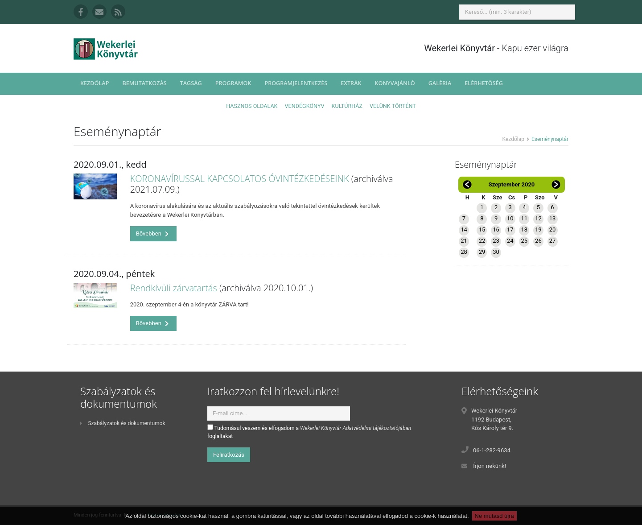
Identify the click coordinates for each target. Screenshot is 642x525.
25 (524, 240)
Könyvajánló (395, 83)
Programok (233, 83)
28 (464, 251)
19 (538, 229)
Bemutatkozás (144, 83)
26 (538, 240)
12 (538, 218)
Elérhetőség (484, 83)
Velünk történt (393, 106)
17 (510, 229)
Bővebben (152, 233)
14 (464, 229)
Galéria (440, 83)
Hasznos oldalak (251, 106)
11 (524, 218)
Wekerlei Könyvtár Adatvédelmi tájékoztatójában (355, 428)
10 (510, 218)
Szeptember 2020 (512, 184)
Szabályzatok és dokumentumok (122, 423)
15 (482, 229)
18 (524, 229)
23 (496, 240)
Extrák (351, 83)
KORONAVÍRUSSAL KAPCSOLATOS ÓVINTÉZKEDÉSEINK (239, 179)
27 (552, 240)
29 (482, 251)
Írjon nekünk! (489, 466)
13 (552, 218)
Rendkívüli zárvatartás (173, 288)
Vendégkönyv (305, 106)
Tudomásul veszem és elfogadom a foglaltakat (309, 431)
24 (510, 240)
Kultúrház (347, 106)
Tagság (191, 83)
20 (552, 229)
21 (464, 240)
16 (496, 229)
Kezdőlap (94, 83)
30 (496, 251)
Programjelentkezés (295, 83)
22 (482, 240)
